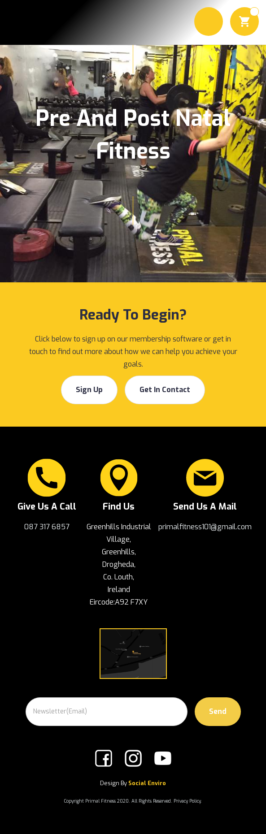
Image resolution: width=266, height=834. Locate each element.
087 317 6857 (47, 527)
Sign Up (89, 389)
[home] (23, 22)
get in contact (165, 389)
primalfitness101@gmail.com (205, 527)
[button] (208, 21)
